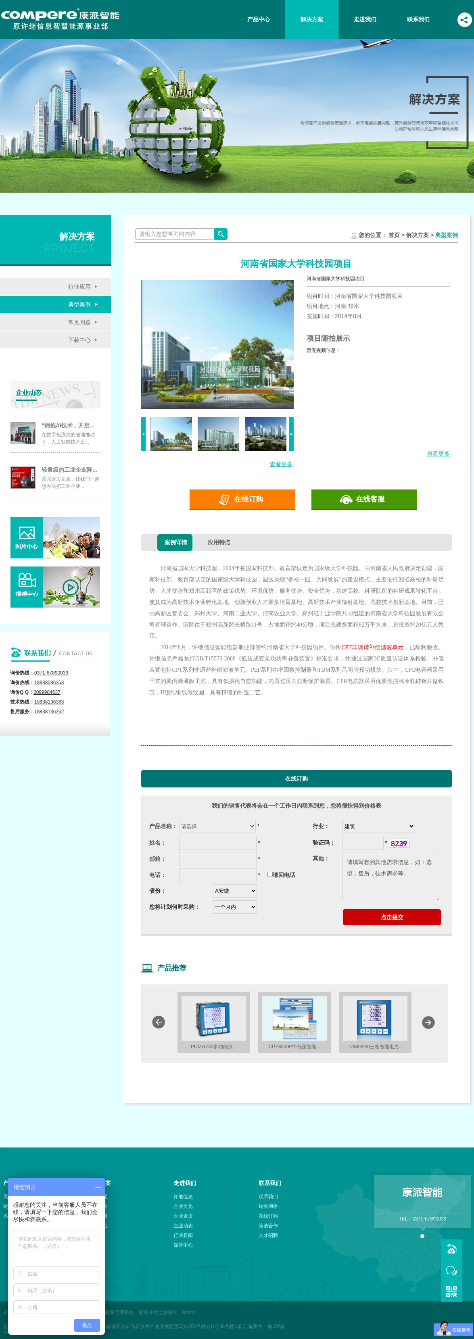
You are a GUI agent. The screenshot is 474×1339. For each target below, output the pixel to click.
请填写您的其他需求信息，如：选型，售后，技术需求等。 (391, 876)
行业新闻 (183, 1235)
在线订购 (248, 499)
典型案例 (79, 304)
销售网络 (268, 1206)
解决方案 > (419, 235)
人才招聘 (268, 1235)
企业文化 (183, 1206)
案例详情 (176, 542)
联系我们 (418, 19)
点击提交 (392, 917)
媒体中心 (183, 1245)
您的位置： (373, 235)
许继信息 (183, 1196)
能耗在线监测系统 (158, 1312)
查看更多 (281, 464)
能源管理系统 (119, 1312)
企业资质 (183, 1216)
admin (189, 1312)
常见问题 (79, 322)
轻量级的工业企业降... (69, 469)
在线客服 (370, 499)
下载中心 (79, 340)
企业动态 (183, 1226)
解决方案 (312, 19)
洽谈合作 (268, 1226)
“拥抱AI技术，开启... (68, 425)
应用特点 (219, 542)
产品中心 (258, 19)
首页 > (396, 235)
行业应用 (79, 286)
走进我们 (365, 19)
